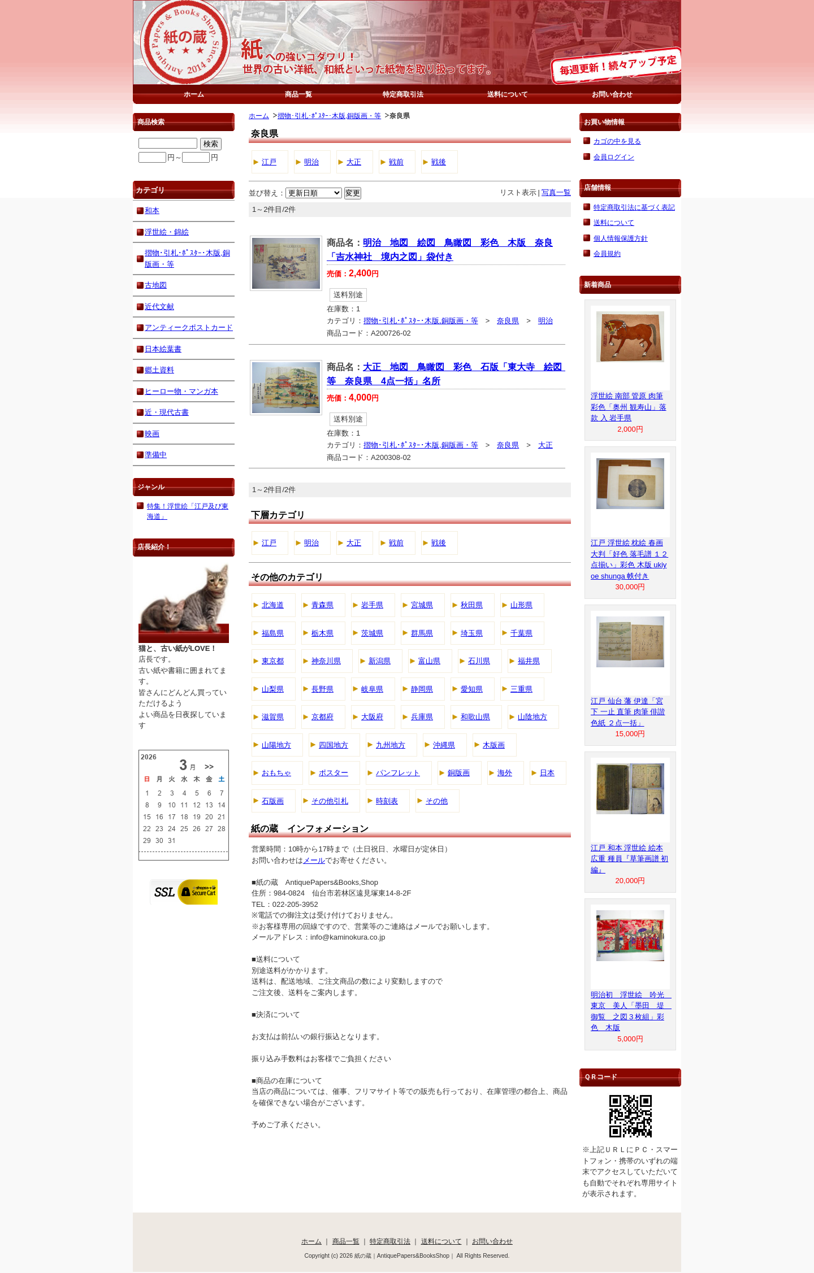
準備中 (156, 454)
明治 (311, 162)
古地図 (156, 285)
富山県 (429, 661)
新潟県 (380, 661)
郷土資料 (159, 370)
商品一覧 (298, 94)
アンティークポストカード (189, 327)
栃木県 (322, 633)
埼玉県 (472, 633)
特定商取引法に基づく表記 (634, 207)
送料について (507, 94)
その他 (437, 801)
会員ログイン (614, 156)
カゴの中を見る (617, 141)
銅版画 (459, 772)
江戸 (269, 162)
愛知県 (472, 689)
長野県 (322, 689)
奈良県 (508, 320)
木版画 (494, 745)
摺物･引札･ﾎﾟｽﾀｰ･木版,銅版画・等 (329, 115)
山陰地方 (532, 716)
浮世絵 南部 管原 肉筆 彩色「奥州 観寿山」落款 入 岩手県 (628, 407)
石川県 (479, 661)
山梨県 (273, 689)
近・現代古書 (167, 412)
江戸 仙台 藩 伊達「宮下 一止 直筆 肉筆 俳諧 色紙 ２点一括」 (628, 712)
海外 (504, 772)
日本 (547, 772)
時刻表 (387, 801)
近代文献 (159, 306)
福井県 (529, 661)
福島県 (273, 633)
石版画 (273, 801)
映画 (152, 433)
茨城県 (372, 633)
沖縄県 (444, 745)
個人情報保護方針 (621, 238)
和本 (152, 210)
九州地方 (390, 745)
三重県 (521, 689)
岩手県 (372, 605)
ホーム (194, 94)
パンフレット (398, 772)
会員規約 (607, 253)
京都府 (322, 716)
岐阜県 (372, 689)
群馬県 (422, 633)
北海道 (273, 605)
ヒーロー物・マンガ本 (181, 391)
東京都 (273, 661)
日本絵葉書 (163, 349)
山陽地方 (276, 745)
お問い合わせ (612, 94)
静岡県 (422, 689)
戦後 (438, 162)
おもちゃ (276, 772)
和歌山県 (475, 716)
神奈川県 (326, 661)
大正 (354, 162)
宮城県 (422, 605)
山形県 (521, 605)
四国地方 (333, 745)
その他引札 (329, 801)
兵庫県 (422, 716)
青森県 (322, 605)
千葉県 (521, 633)
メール (314, 860)
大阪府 (372, 716)
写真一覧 (556, 192)
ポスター (333, 772)
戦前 (396, 162)
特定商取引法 (403, 94)
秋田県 (472, 605)
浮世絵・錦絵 (167, 232)
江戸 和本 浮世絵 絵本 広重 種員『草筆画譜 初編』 (629, 859)
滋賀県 (273, 716)
